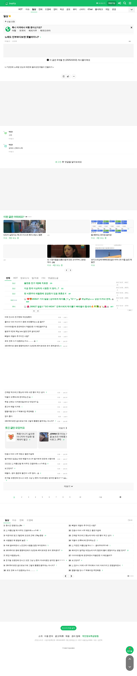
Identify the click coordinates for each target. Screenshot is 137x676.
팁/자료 (35, 278)
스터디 (82, 9)
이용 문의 (48, 636)
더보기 (63, 428)
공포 (68, 9)
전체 (8, 278)
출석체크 (99, 9)
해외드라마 (45, 30)
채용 (67, 636)
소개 (40, 636)
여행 (14, 30)
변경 (114, 9)
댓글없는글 (53, 278)
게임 (107, 9)
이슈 (27, 9)
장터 (55, 9)
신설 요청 (10, 21)
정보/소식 (24, 278)
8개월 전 (7, 41)
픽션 (62, 9)
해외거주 (33, 30)
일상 (34, 9)
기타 (43, 278)
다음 (100, 497)
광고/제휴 (59, 636)
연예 (40, 9)
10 (80, 497)
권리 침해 (75, 636)
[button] (66, 270)
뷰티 (75, 9)
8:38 (130, 520)
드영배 (48, 9)
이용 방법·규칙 (100, 3)
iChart (90, 9)
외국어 (22, 30)
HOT (21, 9)
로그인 (58, 162)
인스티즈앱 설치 (68, 628)
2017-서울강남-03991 (85, 640)
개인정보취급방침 (90, 636)
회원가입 (111, 3)
